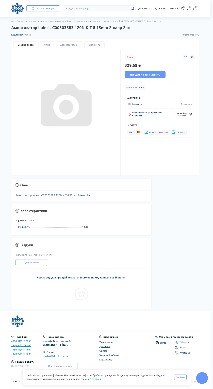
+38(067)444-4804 (21, 349)
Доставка (104, 346)
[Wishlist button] (185, 57)
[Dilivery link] (190, 114)
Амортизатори (93, 21)
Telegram (181, 342)
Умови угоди (106, 342)
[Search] (132, 8)
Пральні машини (75, 21)
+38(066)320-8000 (21, 345)
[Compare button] (192, 57)
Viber (179, 347)
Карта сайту (105, 359)
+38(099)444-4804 (21, 353)
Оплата (103, 350)
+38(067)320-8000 (21, 341)
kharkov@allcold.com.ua (55, 356)
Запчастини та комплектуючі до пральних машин (40, 21)
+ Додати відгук (31, 262)
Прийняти (180, 377)
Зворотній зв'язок (109, 355)
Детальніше (96, 379)
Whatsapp (182, 353)
